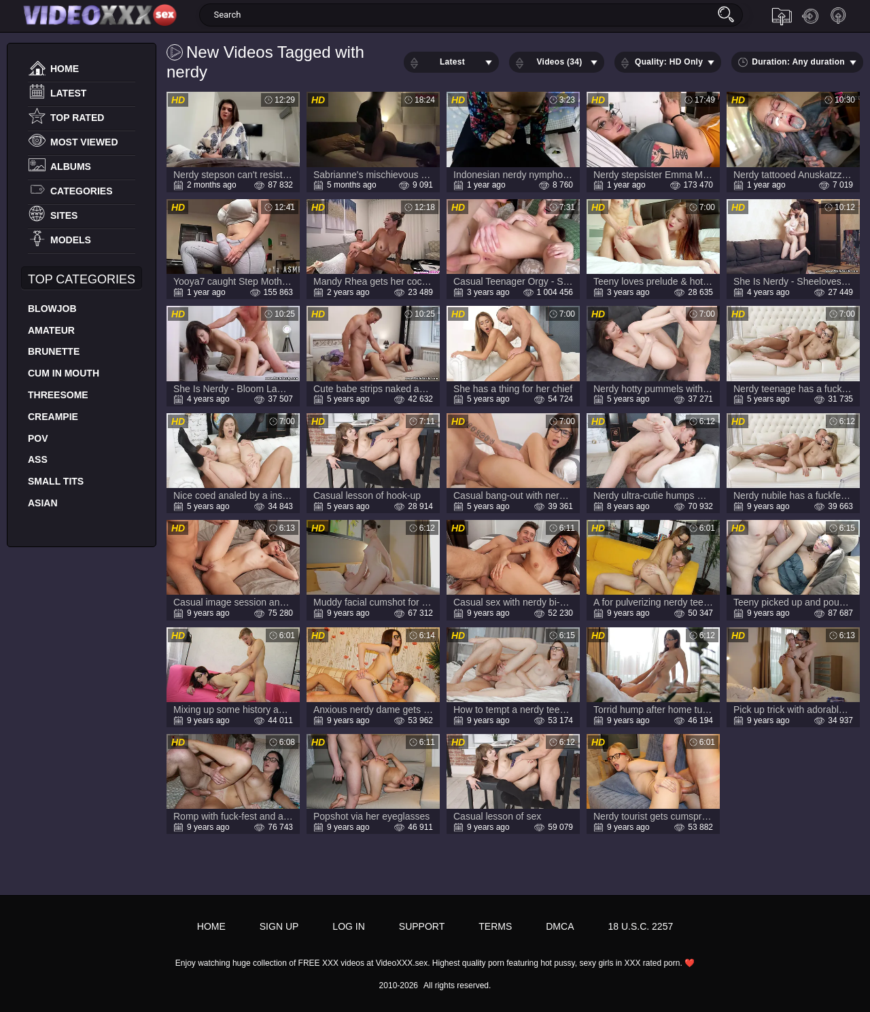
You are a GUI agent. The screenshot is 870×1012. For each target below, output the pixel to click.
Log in (810, 16)
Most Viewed (84, 142)
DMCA (560, 926)
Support (422, 926)
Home (64, 68)
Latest (68, 93)
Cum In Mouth (63, 373)
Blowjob (52, 308)
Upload (782, 16)
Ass (38, 459)
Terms (495, 926)
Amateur (51, 330)
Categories (81, 191)
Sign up (839, 16)
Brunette (54, 351)
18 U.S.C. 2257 (640, 926)
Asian (43, 503)
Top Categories (81, 279)
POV (38, 438)
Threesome (58, 394)
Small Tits (56, 481)
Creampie (53, 416)
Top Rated (77, 117)
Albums (70, 166)
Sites (63, 215)
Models (70, 239)
